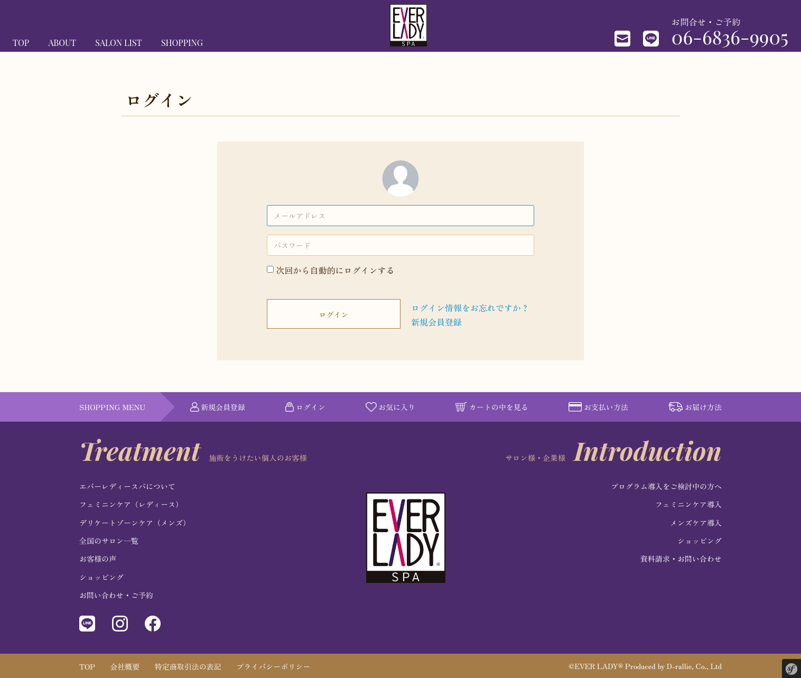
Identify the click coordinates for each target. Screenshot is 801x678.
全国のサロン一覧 (108, 540)
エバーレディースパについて (127, 486)
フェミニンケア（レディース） (131, 504)
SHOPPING (182, 42)
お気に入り (390, 407)
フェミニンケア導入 (688, 504)
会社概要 (124, 666)
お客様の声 (97, 558)
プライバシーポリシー (273, 666)
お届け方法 (695, 407)
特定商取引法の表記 (188, 666)
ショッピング (101, 577)
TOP (21, 42)
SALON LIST (118, 42)
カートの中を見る (491, 407)
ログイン (334, 314)
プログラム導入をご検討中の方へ (666, 486)
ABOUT (62, 42)
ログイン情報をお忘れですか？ (470, 307)
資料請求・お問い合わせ (681, 558)
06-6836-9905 (730, 37)
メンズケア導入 (696, 522)
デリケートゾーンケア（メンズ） (134, 522)
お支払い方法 (598, 407)
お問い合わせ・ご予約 (116, 595)
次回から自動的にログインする (335, 270)
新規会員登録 (436, 321)
